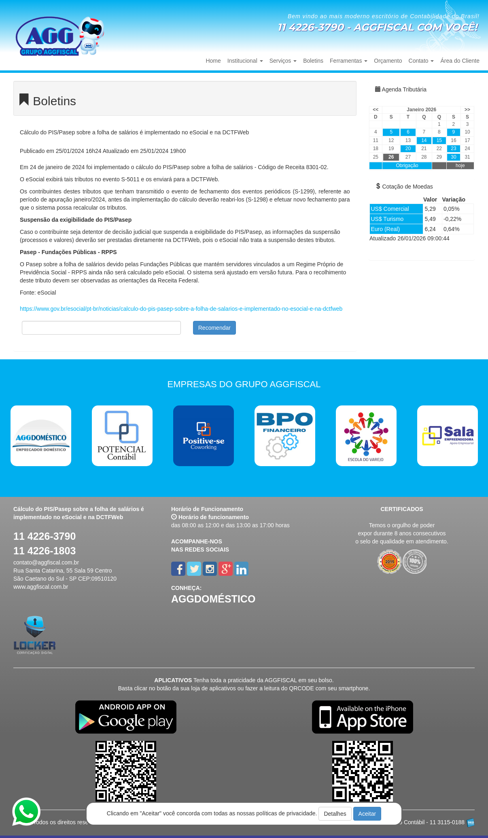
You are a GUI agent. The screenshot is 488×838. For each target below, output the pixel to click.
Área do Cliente (460, 60)
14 (423, 140)
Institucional (245, 60)
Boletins (313, 60)
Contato (421, 60)
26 (391, 157)
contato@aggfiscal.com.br (46, 562)
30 (453, 157)
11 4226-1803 (44, 550)
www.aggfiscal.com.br (40, 586)
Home (213, 60)
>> (467, 109)
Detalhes (335, 813)
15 (439, 140)
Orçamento (388, 60)
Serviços (283, 60)
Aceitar (367, 813)
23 (453, 148)
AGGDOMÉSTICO (213, 599)
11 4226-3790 (44, 536)
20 (408, 148)
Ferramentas (348, 60)
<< (375, 109)
